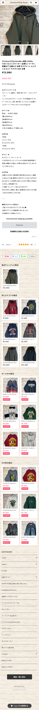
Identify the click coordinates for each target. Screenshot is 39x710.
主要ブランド (6, 577)
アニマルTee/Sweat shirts (11, 622)
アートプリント (6, 635)
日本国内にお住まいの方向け (19, 231)
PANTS (4, 564)
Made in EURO (7, 667)
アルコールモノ (7, 628)
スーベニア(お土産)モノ (10, 616)
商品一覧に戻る (20, 677)
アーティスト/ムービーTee (10, 603)
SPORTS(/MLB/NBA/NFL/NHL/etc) (14, 584)
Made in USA (6, 660)
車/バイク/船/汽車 (8, 648)
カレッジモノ (6, 609)
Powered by (19, 690)
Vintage (5, 654)
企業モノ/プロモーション (10, 596)
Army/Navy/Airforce (9, 590)
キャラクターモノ (7, 641)
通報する (34, 236)
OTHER (4, 571)
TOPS (4, 558)
